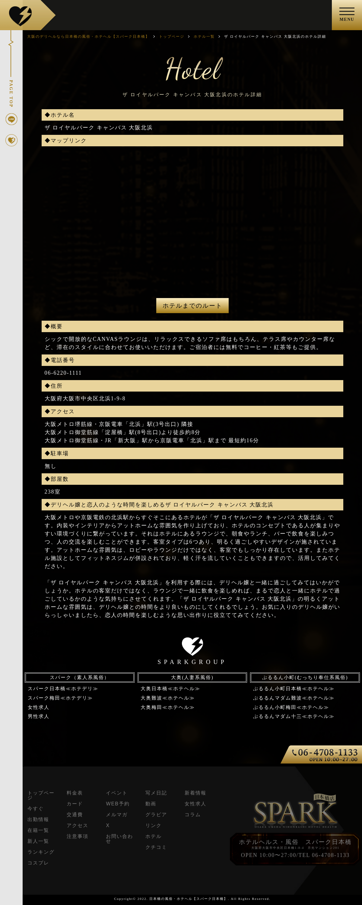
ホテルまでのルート (192, 306)
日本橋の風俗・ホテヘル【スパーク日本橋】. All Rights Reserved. (209, 898)
